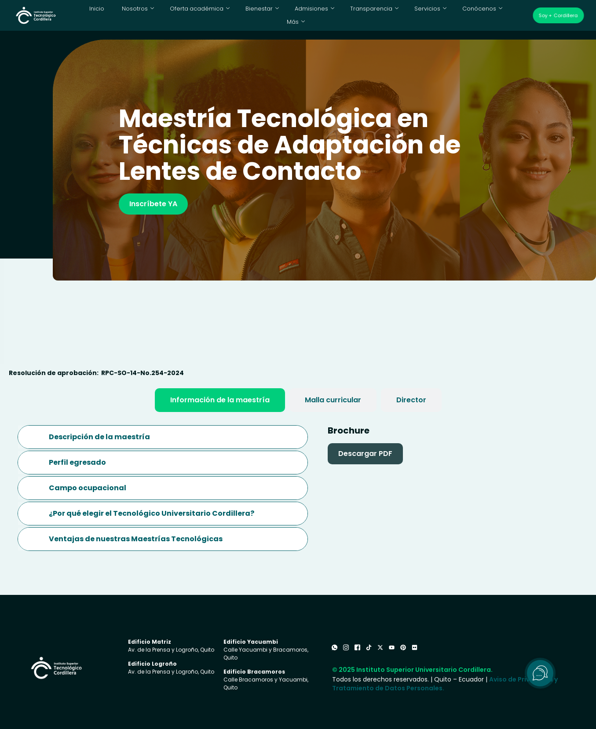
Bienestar (246, 15)
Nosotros (131, 15)
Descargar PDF (365, 453)
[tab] (220, 400)
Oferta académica (188, 15)
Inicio (91, 15)
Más (499, 15)
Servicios (407, 15)
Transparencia (353, 15)
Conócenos (456, 15)
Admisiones (296, 15)
